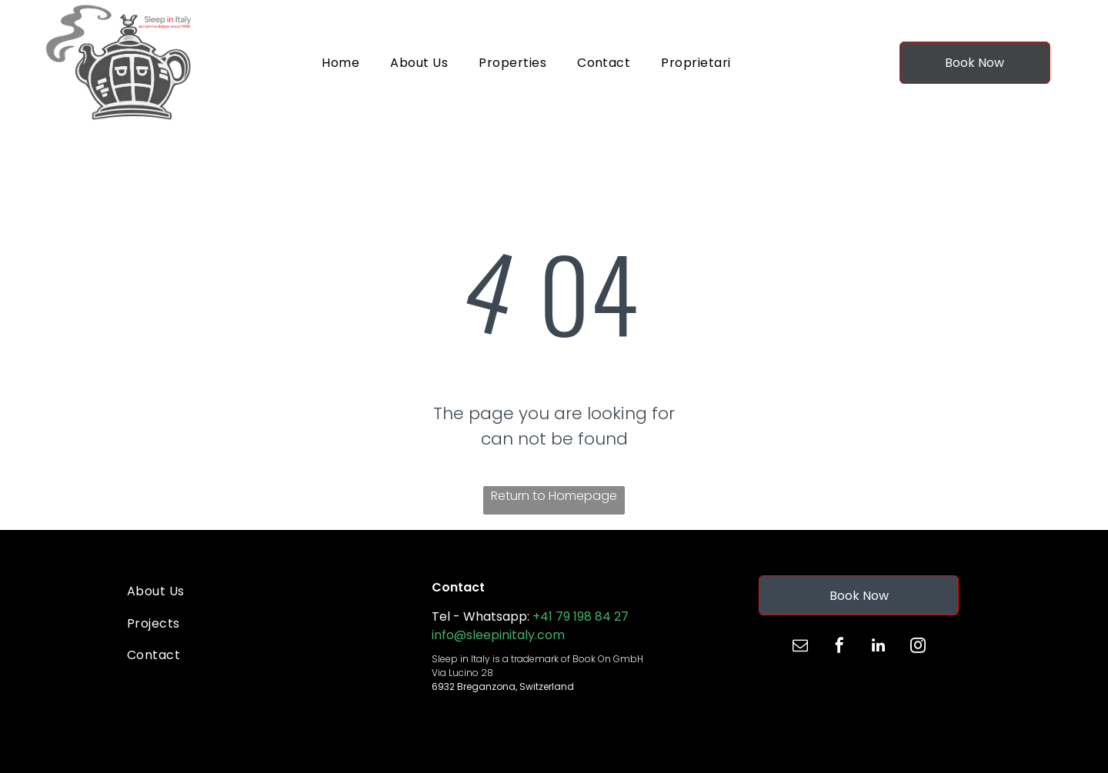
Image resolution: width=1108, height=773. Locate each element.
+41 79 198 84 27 (580, 616)
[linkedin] (878, 647)
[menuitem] (340, 62)
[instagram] (917, 647)
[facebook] (839, 647)
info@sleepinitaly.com (498, 635)
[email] (800, 647)
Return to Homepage (554, 496)
